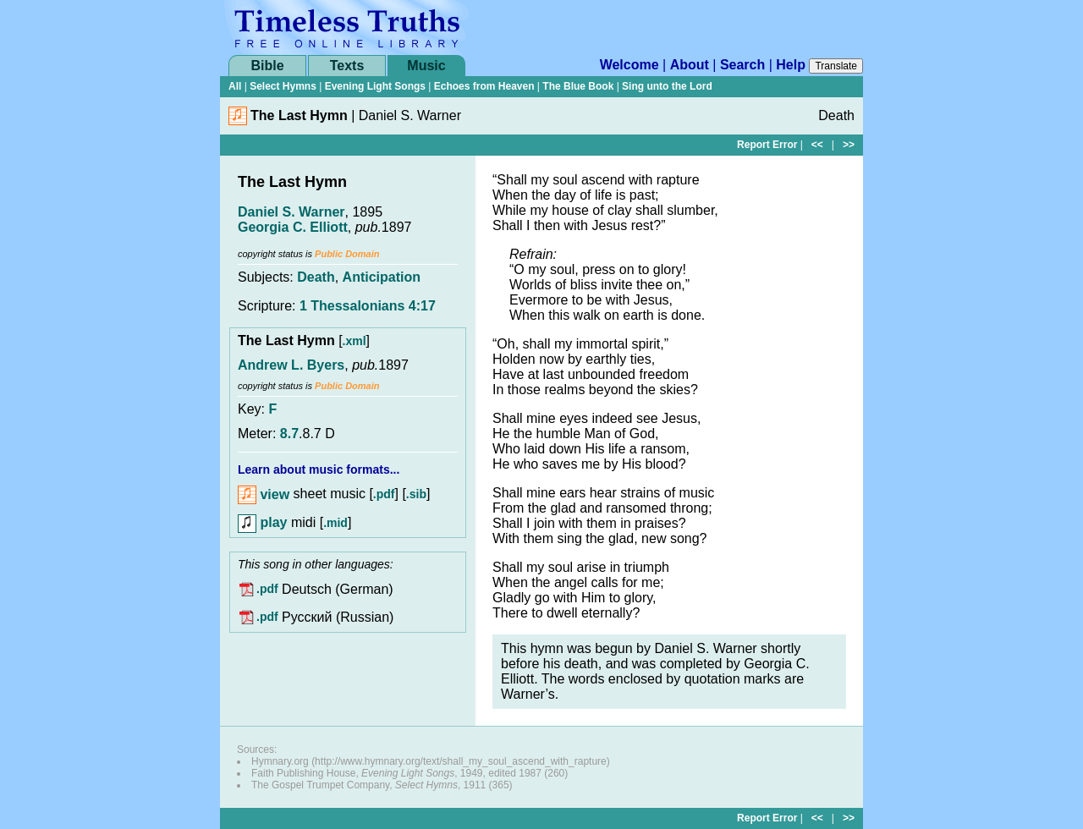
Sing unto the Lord (667, 86)
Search (742, 65)
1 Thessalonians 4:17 (368, 306)
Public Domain (347, 254)
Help (790, 65)
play (262, 522)
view (263, 494)
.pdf (384, 495)
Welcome (629, 65)
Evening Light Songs (375, 86)
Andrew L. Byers (291, 365)
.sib (416, 495)
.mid (335, 523)
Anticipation (382, 277)
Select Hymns (283, 86)
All (234, 86)
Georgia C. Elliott (293, 227)
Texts (347, 65)
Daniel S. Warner (291, 212)
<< (817, 145)
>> (849, 145)
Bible (266, 65)
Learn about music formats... (318, 469)
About (689, 65)
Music (426, 65)
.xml (354, 341)
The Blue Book (577, 86)
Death (315, 277)
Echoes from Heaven (484, 86)
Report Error (767, 145)
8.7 (289, 433)
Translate (836, 66)
